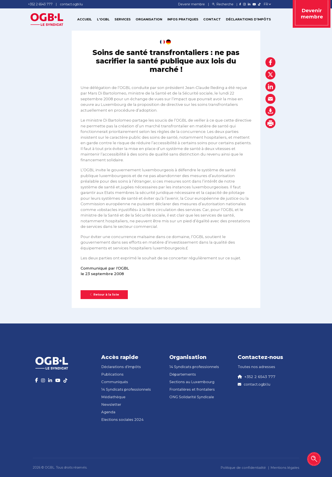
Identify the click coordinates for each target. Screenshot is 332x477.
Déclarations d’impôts (248, 19)
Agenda (108, 412)
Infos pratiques (182, 19)
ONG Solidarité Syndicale (191, 397)
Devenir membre (192, 4)
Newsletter (111, 404)
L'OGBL (103, 19)
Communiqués (114, 382)
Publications (112, 374)
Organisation (149, 19)
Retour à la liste (104, 294)
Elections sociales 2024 (122, 420)
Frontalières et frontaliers (192, 389)
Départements (182, 374)
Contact (212, 19)
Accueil (84, 19)
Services (123, 19)
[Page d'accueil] (47, 19)
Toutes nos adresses (256, 367)
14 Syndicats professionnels (126, 389)
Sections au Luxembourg (191, 382)
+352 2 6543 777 (259, 377)
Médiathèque (113, 397)
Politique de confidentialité (243, 467)
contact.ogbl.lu (257, 384)
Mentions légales (285, 467)
